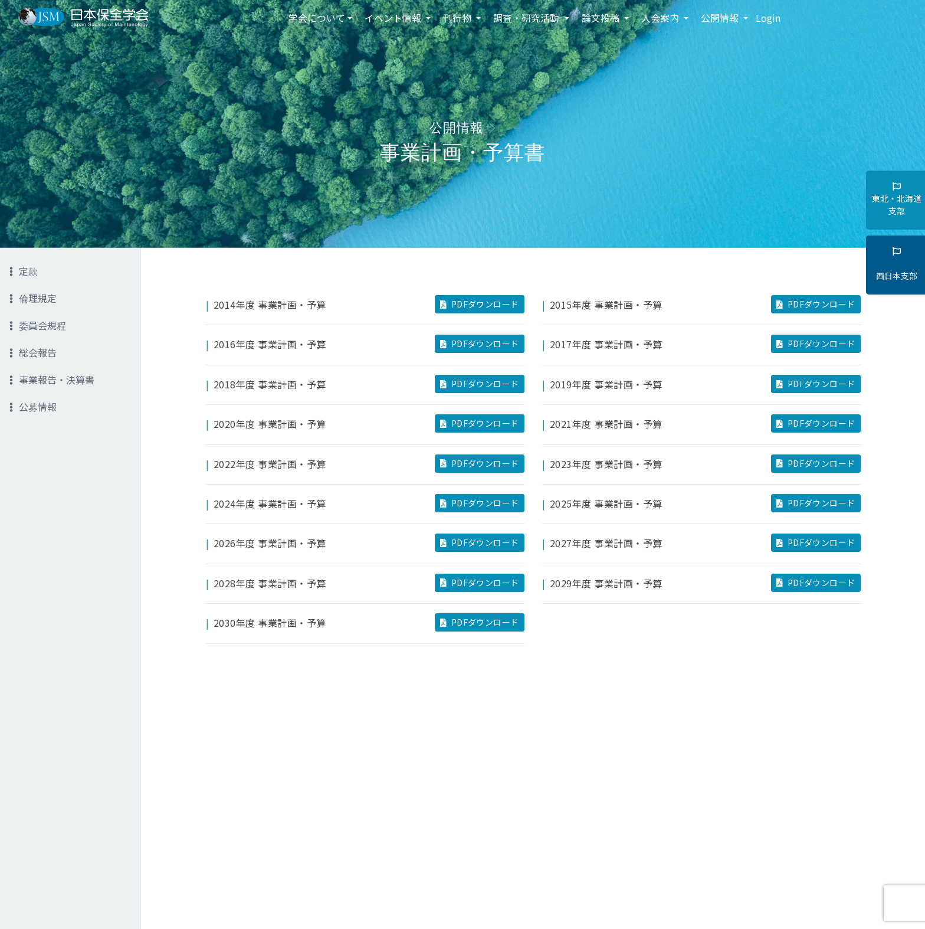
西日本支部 (896, 264)
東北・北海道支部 (896, 199)
